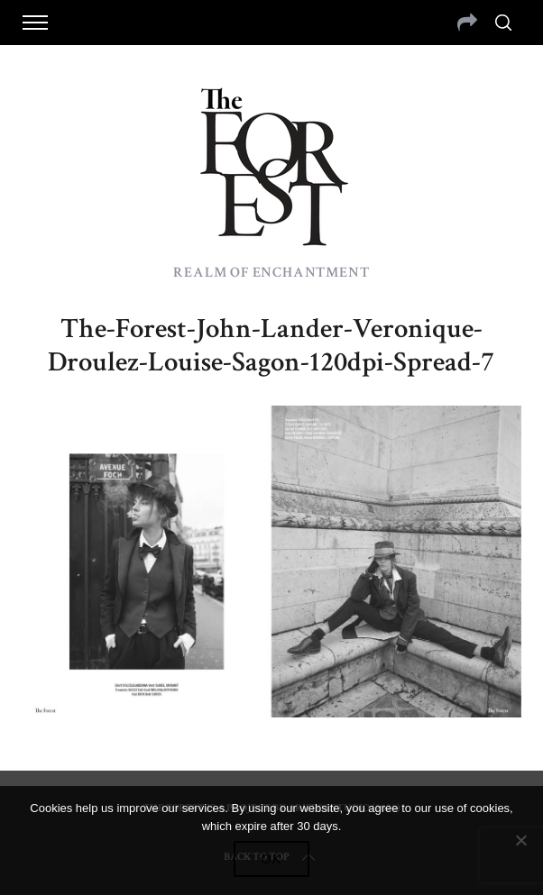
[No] (520, 840)
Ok (271, 859)
